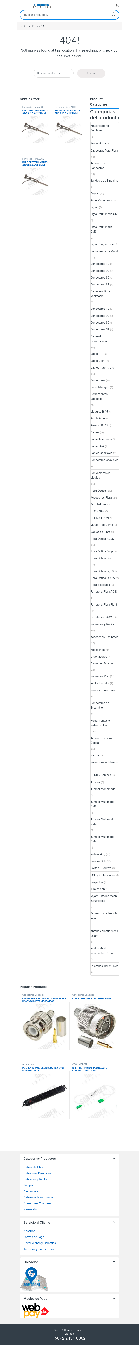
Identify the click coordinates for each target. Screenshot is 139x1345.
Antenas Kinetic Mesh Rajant (104, 933)
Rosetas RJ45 (99, 425)
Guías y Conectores (103, 690)
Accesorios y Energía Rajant (104, 916)
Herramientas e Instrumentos (100, 723)
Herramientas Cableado (99, 396)
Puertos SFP (98, 861)
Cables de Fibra (100, 531)
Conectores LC (100, 270)
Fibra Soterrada (100, 584)
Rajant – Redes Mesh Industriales (104, 898)
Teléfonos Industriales (104, 966)
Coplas (95, 193)
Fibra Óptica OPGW (103, 578)
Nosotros (29, 1231)
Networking (98, 854)
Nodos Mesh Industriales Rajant (102, 951)
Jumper (95, 782)
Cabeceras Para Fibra (104, 150)
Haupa (95, 755)
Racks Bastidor (100, 683)
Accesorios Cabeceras (98, 165)
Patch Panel (98, 418)
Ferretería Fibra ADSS (33, 107)
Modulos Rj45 (99, 411)
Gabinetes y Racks (102, 624)
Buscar (113, 14)
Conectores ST (100, 284)
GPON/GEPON (100, 518)
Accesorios (98, 649)
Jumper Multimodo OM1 (102, 804)
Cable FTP (97, 353)
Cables (95, 432)
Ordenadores (99, 656)
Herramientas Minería (104, 762)
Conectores (98, 380)
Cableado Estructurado (99, 339)
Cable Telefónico (101, 439)
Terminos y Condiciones (39, 1249)
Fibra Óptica (98, 490)
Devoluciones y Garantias (40, 1243)
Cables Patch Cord (102, 367)
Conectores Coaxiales (104, 460)
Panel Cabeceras (101, 200)
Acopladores (99, 504)
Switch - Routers (101, 868)
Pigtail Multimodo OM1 (105, 214)
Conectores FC (100, 263)
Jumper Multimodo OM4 (102, 839)
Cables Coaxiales (101, 453)
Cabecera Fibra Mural (104, 251)
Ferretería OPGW (101, 617)
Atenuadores (99, 143)
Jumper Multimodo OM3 (102, 821)
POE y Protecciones (103, 875)
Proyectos (97, 882)
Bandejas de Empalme (105, 180)
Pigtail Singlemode (102, 244)
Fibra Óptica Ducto (102, 558)
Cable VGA (97, 446)
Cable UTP (97, 360)
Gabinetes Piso (100, 676)
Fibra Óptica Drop (102, 551)
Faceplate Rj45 (100, 387)
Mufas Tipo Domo (102, 524)
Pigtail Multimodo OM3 (101, 229)
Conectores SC (100, 277)
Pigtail (94, 207)
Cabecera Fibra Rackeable (100, 294)
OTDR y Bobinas (101, 775)
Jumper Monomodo (103, 789)
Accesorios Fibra (101, 497)
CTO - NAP (98, 511)
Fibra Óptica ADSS (102, 538)
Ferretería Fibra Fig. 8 (104, 604)
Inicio (23, 26)
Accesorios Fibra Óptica (101, 740)
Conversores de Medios (101, 475)
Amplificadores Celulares (100, 128)
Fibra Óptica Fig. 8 (102, 571)
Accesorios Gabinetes (104, 637)
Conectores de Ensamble (100, 705)
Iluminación (98, 889)
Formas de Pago (34, 1237)
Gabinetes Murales (102, 663)
